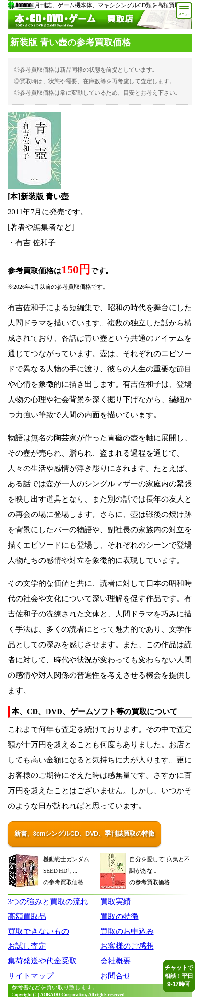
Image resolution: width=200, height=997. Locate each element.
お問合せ (115, 976)
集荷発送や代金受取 (42, 961)
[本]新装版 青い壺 (38, 196)
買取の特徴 (119, 916)
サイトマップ (31, 976)
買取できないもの (38, 931)
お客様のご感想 (127, 946)
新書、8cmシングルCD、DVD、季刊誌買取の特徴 (84, 833)
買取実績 (115, 901)
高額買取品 (27, 916)
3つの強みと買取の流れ (48, 901)
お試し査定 (27, 946)
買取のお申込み (127, 931)
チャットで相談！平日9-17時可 (179, 975)
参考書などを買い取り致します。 (55, 987)
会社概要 (115, 961)
